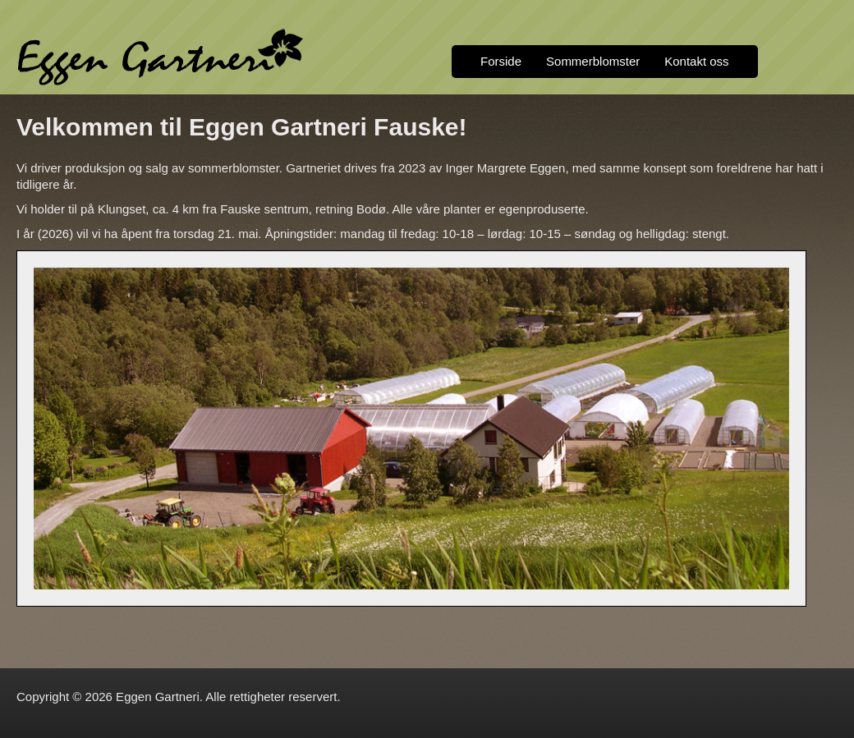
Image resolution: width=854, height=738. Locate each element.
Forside (500, 61)
